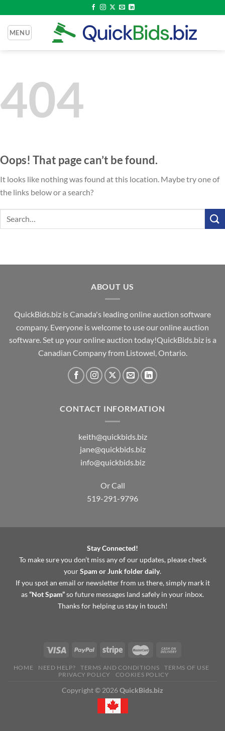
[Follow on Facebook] (93, 7)
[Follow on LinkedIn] (132, 7)
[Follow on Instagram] (103, 7)
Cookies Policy (142, 674)
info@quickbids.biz (112, 462)
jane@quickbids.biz (113, 449)
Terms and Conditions (119, 667)
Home (23, 667)
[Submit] (215, 218)
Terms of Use (186, 667)
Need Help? (56, 667)
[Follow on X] (112, 7)
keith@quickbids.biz (112, 436)
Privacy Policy (84, 674)
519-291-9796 (112, 498)
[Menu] (20, 32)
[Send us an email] (122, 7)
